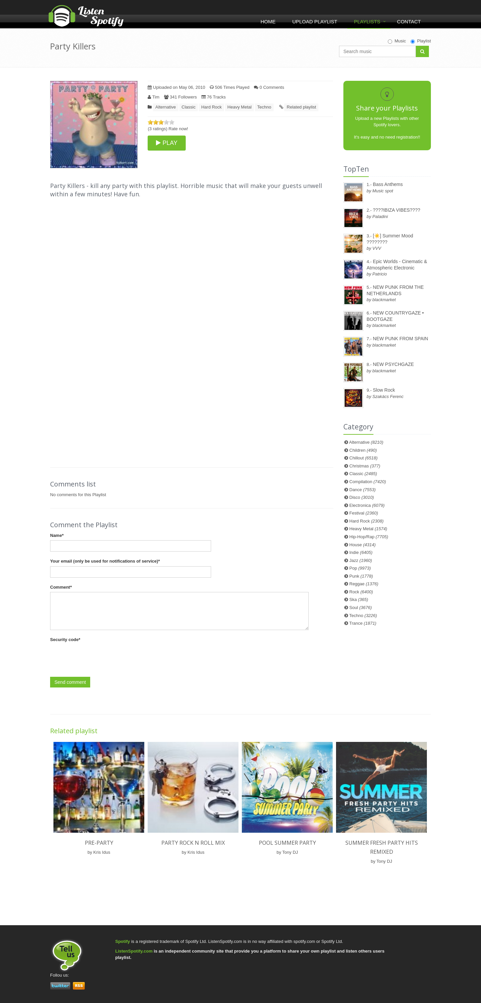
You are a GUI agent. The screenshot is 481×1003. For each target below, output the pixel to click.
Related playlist (301, 107)
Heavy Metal (239, 107)
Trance (362, 623)
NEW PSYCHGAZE (393, 364)
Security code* (65, 639)
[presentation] (101, 658)
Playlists (367, 21)
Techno (264, 107)
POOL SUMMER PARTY (287, 842)
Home (268, 21)
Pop (360, 568)
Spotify (122, 941)
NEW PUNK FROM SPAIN (400, 338)
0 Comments (269, 87)
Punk (361, 576)
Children (363, 450)
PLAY (166, 143)
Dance (362, 489)
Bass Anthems (388, 184)
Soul (360, 607)
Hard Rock (211, 107)
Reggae (363, 583)
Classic (189, 107)
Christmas (364, 465)
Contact (409, 21)
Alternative (165, 107)
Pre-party (99, 842)
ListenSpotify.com (134, 951)
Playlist (421, 41)
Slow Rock (384, 390)
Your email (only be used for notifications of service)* (105, 561)
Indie (360, 552)
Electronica (367, 505)
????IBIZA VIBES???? (396, 210)
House (362, 544)
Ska (358, 599)
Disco (361, 497)
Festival (363, 513)
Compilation (367, 481)
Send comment (70, 682)
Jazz (360, 560)
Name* (56, 535)
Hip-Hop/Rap (368, 536)
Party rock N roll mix (193, 842)
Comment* (61, 587)
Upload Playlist (314, 21)
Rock (361, 591)
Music (397, 41)
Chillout (363, 457)
